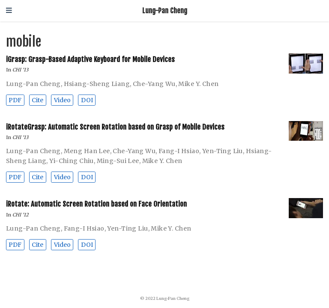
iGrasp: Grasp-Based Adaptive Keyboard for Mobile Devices (90, 59)
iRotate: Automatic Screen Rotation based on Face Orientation (96, 203)
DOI (87, 100)
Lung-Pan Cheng (164, 10)
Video (62, 100)
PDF (15, 100)
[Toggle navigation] (9, 11)
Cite (37, 100)
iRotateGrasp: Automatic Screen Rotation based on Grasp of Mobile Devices (115, 126)
